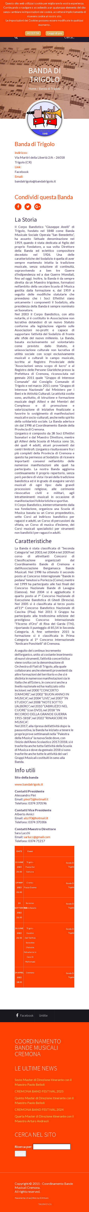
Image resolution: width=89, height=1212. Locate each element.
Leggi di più (54, 33)
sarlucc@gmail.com (37, 837)
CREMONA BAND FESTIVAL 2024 (39, 1109)
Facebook (22, 172)
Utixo (28, 1198)
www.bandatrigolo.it (29, 784)
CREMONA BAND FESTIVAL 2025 (39, 1091)
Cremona (30, 972)
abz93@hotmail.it (36, 818)
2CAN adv (44, 1198)
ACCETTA (33, 33)
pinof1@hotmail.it (36, 799)
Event (30, 851)
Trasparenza (44, 1204)
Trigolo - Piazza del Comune (30, 867)
